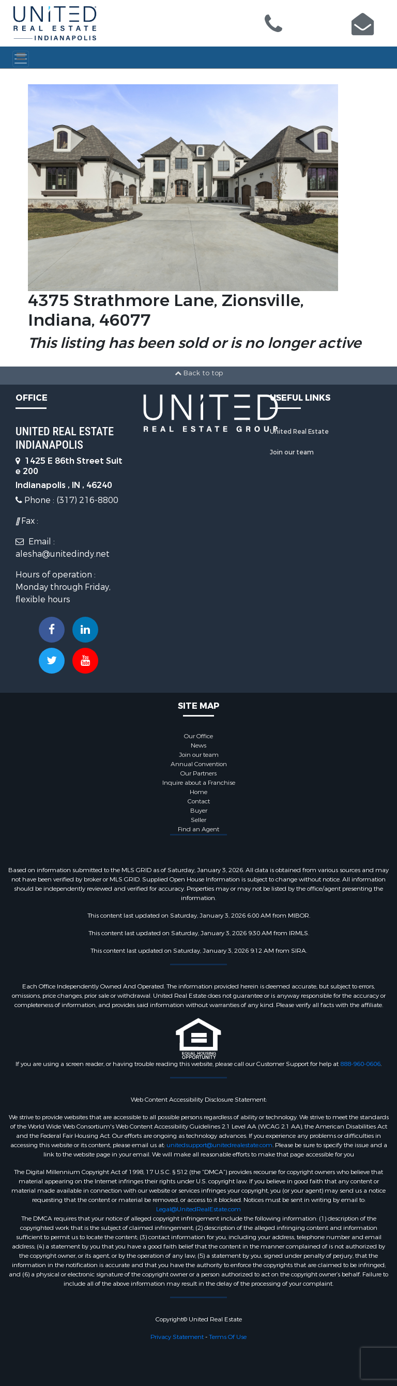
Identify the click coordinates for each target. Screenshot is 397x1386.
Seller (198, 820)
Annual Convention (199, 764)
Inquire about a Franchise (198, 783)
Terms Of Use (228, 1337)
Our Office (198, 736)
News (198, 745)
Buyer (198, 810)
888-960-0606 (360, 1064)
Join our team (292, 452)
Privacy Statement (177, 1337)
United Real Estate (299, 432)
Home (198, 792)
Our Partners (198, 773)
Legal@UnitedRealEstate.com (198, 1209)
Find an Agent (198, 829)
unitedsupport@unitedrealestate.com (219, 1145)
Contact (199, 801)
